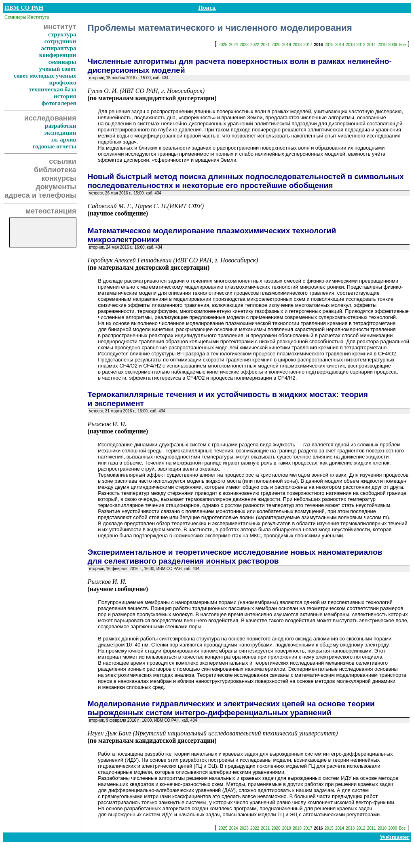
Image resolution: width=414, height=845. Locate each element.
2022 (254, 44)
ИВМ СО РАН (23, 7)
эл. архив (63, 139)
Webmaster (395, 837)
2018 (297, 44)
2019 (286, 44)
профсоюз (62, 82)
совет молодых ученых (45, 75)
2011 (371, 44)
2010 (382, 44)
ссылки (62, 161)
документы (56, 187)
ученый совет (57, 68)
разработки (60, 126)
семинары (62, 62)
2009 (392, 44)
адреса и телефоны (40, 195)
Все (402, 44)
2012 (360, 44)
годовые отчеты (54, 146)
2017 (307, 44)
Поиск (206, 7)
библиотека (55, 170)
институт (60, 27)
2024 (233, 44)
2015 (329, 44)
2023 (244, 44)
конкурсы (58, 178)
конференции (57, 55)
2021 (265, 44)
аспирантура (58, 48)
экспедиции (60, 132)
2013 (350, 44)
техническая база (52, 89)
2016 (318, 44)
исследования (50, 118)
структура (62, 34)
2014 (339, 44)
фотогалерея (59, 103)
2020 (275, 44)
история (65, 96)
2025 (222, 44)
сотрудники (60, 41)
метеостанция (50, 211)
